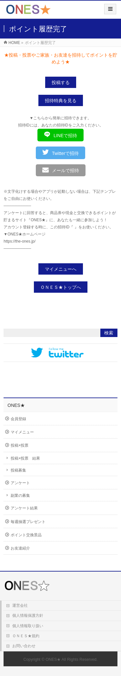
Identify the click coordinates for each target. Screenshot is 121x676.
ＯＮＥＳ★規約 (25, 636)
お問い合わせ (23, 646)
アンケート (20, 483)
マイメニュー (22, 432)
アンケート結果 (24, 508)
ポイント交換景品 (26, 535)
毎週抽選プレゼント (28, 521)
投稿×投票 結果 (25, 458)
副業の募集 (20, 495)
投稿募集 (18, 470)
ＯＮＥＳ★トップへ (60, 287)
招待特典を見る (60, 100)
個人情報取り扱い (27, 626)
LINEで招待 (60, 134)
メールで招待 (60, 170)
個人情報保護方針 (27, 615)
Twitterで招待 (60, 152)
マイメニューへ (60, 269)
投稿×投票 (19, 445)
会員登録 (18, 419)
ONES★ (53, 659)
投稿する (61, 82)
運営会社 (20, 605)
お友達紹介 (20, 548)
